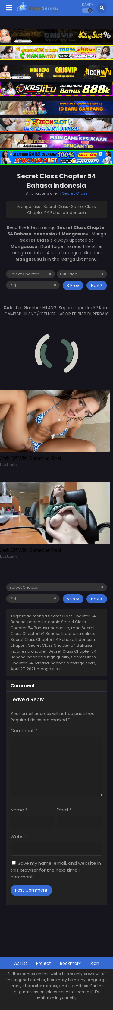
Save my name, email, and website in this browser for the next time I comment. (56, 870)
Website (20, 836)
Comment (24, 730)
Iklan (94, 963)
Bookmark (70, 963)
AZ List (20, 963)
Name (19, 810)
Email (64, 810)
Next (96, 285)
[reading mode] (82, 274)
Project (43, 963)
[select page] (33, 285)
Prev (73, 285)
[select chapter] (30, 274)
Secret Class (74, 193)
